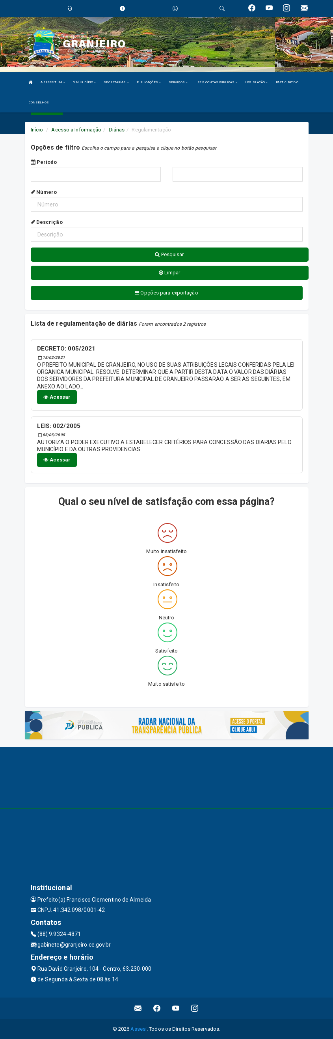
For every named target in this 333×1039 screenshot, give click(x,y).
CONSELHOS (39, 102)
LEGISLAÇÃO (256, 82)
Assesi (138, 1029)
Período (44, 162)
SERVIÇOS (178, 82)
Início (37, 130)
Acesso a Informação (76, 130)
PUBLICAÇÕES (149, 82)
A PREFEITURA (53, 82)
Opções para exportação (166, 293)
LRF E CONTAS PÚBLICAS (216, 82)
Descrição (47, 222)
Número (44, 192)
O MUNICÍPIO (84, 82)
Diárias (117, 130)
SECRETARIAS (116, 82)
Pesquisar (169, 254)
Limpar (169, 273)
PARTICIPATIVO (287, 82)
